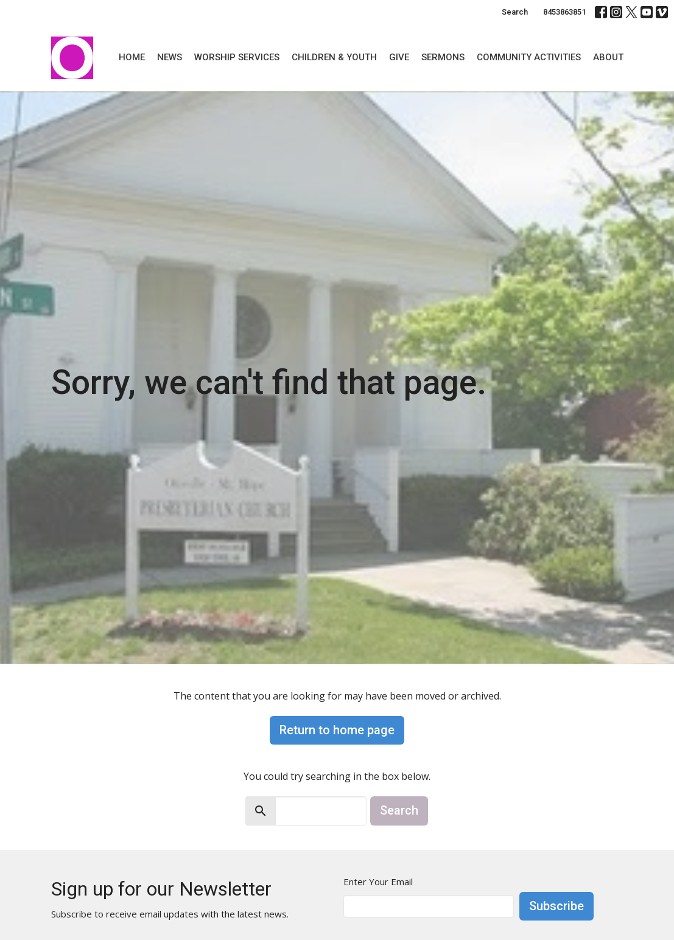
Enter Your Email (378, 881)
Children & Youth (334, 57)
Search (515, 11)
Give (399, 57)
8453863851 (564, 11)
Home (132, 57)
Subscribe (556, 906)
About (608, 57)
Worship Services (236, 57)
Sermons (443, 57)
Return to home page (337, 730)
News (169, 57)
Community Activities (529, 57)
